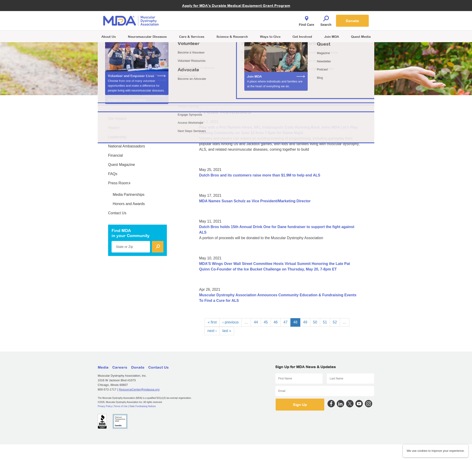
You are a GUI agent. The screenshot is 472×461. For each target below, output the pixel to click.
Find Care (306, 19)
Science (232, 36)
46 (276, 322)
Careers (119, 367)
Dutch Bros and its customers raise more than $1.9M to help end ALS (259, 175)
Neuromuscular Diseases (147, 36)
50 (315, 322)
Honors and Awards (129, 204)
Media (103, 367)
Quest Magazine (121, 165)
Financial (115, 155)
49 (305, 322)
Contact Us (117, 213)
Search (325, 19)
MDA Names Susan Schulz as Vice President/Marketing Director (255, 201)
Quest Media (361, 36)
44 (256, 322)
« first (212, 322)
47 (285, 322)
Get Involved (302, 36)
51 (325, 322)
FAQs (112, 174)
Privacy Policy (105, 406)
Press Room (119, 183)
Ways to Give (270, 36)
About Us (108, 36)
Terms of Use (120, 406)
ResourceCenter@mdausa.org (139, 389)
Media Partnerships (129, 195)
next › (212, 331)
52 (335, 322)
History (114, 128)
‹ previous (230, 322)
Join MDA (331, 36)
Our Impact (117, 118)
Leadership (117, 137)
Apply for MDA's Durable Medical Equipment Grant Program (236, 5)
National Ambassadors (126, 146)
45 (266, 322)
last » (226, 331)
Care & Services (191, 36)
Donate (352, 21)
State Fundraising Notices (142, 406)
